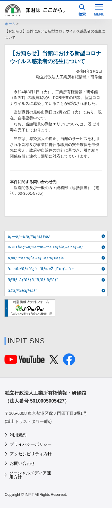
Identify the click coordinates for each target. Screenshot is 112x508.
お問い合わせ (22, 463)
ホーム (10, 24)
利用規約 (18, 435)
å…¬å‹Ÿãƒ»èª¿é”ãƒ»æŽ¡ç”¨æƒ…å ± (41, 269)
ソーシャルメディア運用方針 (30, 475)
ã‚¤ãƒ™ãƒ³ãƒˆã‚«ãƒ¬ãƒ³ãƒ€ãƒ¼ (36, 258)
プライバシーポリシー (31, 444)
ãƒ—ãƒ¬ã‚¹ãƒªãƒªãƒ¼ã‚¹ (29, 236)
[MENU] (98, 9)
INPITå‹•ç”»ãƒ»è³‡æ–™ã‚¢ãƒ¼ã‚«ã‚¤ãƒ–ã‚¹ (45, 247)
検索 (82, 10)
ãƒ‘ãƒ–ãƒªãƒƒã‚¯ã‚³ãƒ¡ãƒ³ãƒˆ (33, 280)
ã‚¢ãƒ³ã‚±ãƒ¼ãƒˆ (22, 290)
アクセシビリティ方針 (31, 454)
